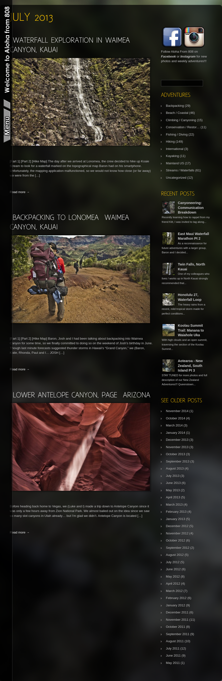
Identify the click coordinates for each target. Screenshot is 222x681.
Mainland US (175, 163)
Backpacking (175, 106)
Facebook (168, 56)
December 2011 (177, 612)
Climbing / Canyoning (181, 120)
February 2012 (176, 598)
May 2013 (173, 490)
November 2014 (177, 411)
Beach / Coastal (177, 113)
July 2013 (173, 476)
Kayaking (172, 156)
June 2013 (173, 483)
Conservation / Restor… (183, 127)
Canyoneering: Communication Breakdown (191, 207)
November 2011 (177, 620)
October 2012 (175, 540)
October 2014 (175, 418)
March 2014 (174, 425)
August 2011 (175, 641)
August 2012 (175, 555)
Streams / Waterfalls (180, 170)
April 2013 (173, 497)
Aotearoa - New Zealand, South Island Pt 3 (190, 365)
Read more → (20, 192)
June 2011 (173, 655)
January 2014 (175, 432)
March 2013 (174, 504)
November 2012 (177, 533)
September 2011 (177, 634)
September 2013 (177, 461)
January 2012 (175, 605)
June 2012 (173, 569)
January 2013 (175, 519)
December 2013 (177, 440)
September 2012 (177, 548)
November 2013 (177, 447)
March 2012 (174, 591)
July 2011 (173, 648)
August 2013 (175, 468)
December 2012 (177, 526)
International (174, 149)
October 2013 (175, 454)
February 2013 (176, 511)
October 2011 (175, 627)
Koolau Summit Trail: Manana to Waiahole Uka (191, 330)
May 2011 (173, 663)
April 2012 (173, 583)
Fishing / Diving (177, 134)
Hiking (170, 141)
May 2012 (173, 576)
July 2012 (173, 562)
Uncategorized (176, 177)
